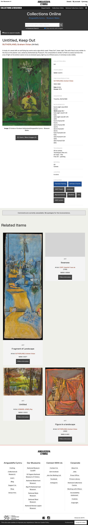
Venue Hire (12, 493)
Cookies (75, 499)
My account (76, 1)
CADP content (59, 200)
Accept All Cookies (81, 522)
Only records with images (54, 28)
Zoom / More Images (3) (26, 137)
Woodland (71, 194)
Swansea (65, 262)
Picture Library (74, 479)
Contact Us (54, 468)
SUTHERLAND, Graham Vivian (16, 44)
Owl (79, 194)
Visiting (12, 468)
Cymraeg (84, 1)
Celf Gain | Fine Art (74, 183)
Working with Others (74, 489)
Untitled (23, 404)
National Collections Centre (74, 8)
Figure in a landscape (65, 424)
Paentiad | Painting (60, 183)
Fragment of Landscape (23, 349)
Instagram (53, 483)
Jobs (74, 471)
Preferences (69, 522)
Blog (12, 481)
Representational (60, 194)
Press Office (74, 475)
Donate (69, 1)
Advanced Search (32, 28)
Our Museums (6, 1)
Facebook (53, 479)
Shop (12, 489)
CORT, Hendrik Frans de (67, 267)
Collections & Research (11, 8)
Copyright (74, 503)
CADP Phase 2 (59, 189)
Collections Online (58, 8)
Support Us (12, 485)
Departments (45, 8)
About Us (74, 468)
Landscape (70, 189)
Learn (12, 478)
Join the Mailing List (54, 475)
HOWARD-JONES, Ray (25, 409)
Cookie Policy (44, 522)
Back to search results (11, 33)
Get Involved (53, 471)
